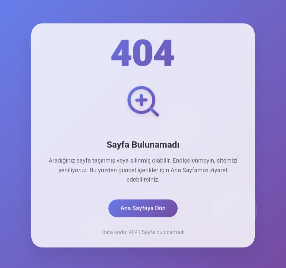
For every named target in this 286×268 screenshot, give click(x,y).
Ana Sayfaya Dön (142, 209)
